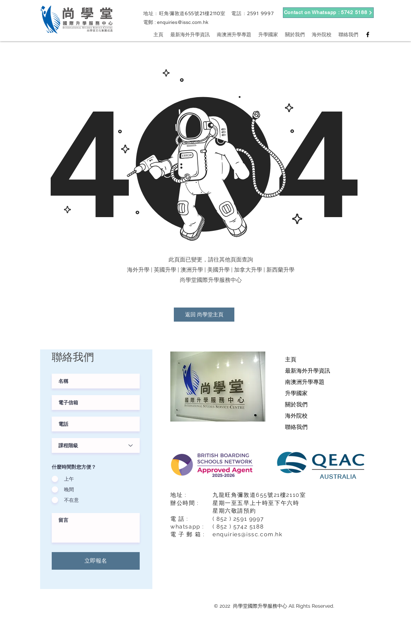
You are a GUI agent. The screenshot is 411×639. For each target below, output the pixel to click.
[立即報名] (96, 561)
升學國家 (296, 393)
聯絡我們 (296, 427)
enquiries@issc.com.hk (182, 22)
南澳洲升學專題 (304, 382)
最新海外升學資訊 (307, 371)
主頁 (290, 359)
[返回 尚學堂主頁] (204, 315)
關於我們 (296, 404)
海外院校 (296, 416)
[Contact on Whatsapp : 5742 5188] (328, 12)
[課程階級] (96, 445)
